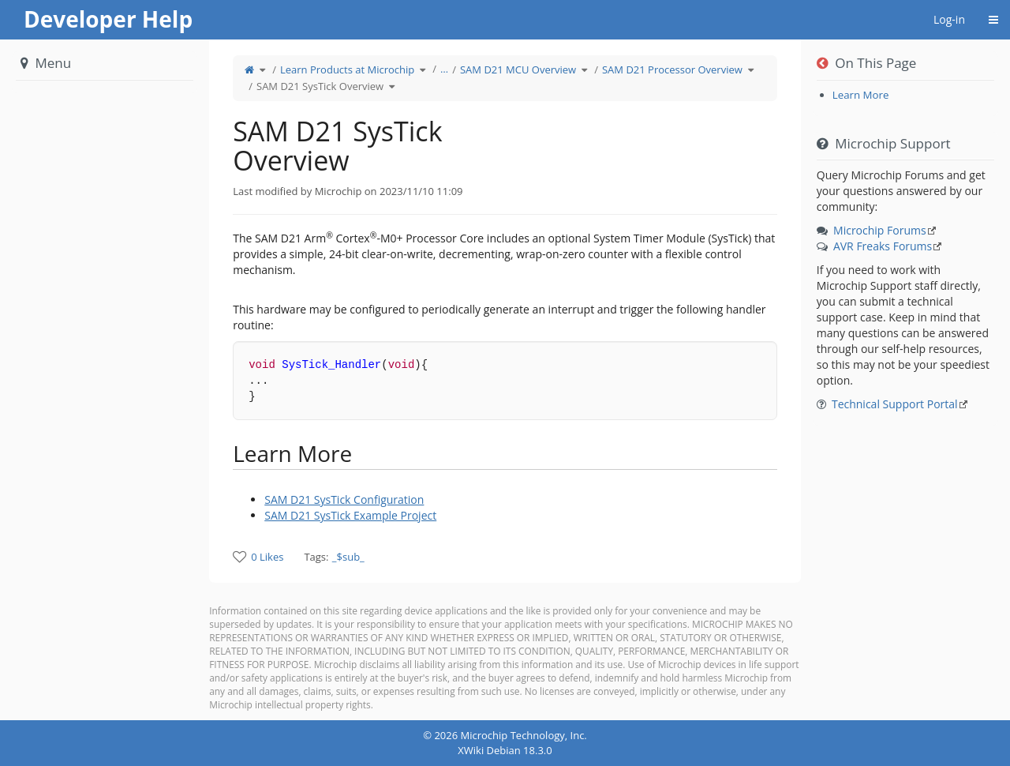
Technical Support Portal (895, 403)
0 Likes (267, 557)
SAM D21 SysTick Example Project (350, 515)
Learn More (860, 95)
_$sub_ (348, 557)
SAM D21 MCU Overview (518, 69)
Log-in (949, 19)
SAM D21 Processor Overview (672, 69)
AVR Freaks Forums (882, 245)
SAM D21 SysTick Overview (319, 86)
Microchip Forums (879, 230)
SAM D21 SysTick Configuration (344, 499)
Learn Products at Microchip (347, 69)
